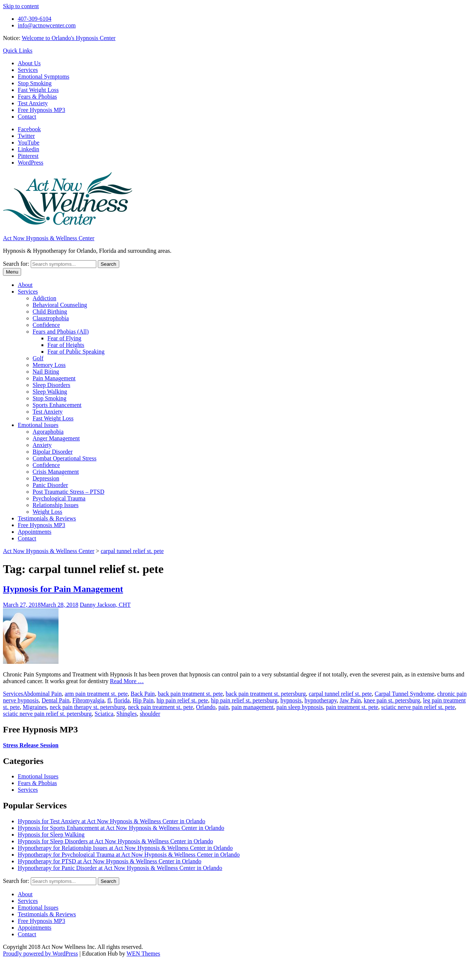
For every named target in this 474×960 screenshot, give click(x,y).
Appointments (34, 532)
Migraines (35, 707)
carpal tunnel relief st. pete (340, 694)
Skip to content (21, 6)
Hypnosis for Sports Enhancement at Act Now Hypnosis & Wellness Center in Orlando (121, 828)
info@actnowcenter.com (47, 25)
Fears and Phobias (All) (61, 331)
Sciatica (104, 714)
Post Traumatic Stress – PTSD (68, 492)
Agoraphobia (48, 431)
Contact (27, 116)
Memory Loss (49, 365)
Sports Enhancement (57, 405)
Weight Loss (47, 512)
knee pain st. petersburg (392, 700)
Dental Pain (55, 700)
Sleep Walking (50, 391)
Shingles (126, 714)
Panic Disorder (50, 485)
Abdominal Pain (42, 694)
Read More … (127, 681)
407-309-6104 (34, 19)
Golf (38, 358)
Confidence (46, 325)
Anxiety (42, 445)
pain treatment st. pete (352, 707)
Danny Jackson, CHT (105, 605)
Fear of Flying (64, 338)
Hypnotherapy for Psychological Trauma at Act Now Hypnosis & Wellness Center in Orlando (129, 854)
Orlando (205, 707)
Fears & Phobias (37, 96)
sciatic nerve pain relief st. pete (418, 707)
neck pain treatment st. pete (160, 707)
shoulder (150, 714)
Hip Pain (143, 700)
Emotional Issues (38, 425)
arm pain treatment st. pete (96, 694)
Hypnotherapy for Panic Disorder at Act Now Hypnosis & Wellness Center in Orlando (120, 868)
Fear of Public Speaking (75, 351)
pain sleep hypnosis (300, 707)
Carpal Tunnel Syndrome (404, 694)
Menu (12, 272)
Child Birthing (50, 311)
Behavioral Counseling (60, 305)
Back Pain (143, 694)
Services (28, 70)
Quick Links (18, 50)
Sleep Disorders (51, 385)
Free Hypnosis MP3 (41, 110)
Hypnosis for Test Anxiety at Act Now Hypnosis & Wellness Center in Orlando (111, 821)
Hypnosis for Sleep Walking (51, 834)
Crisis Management (56, 472)
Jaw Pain (350, 700)
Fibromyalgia (88, 700)
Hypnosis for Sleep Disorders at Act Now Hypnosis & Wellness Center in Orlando (115, 841)
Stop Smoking (34, 83)
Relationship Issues (56, 505)
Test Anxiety (33, 103)
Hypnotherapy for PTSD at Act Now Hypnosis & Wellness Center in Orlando (109, 861)
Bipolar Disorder (53, 451)
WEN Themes (143, 953)
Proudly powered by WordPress (40, 953)
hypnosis (290, 700)
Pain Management (54, 378)
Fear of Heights (65, 345)
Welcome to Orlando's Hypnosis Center (69, 38)
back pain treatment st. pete (190, 694)
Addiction (44, 298)
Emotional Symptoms (43, 76)
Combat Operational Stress (64, 458)
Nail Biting (46, 371)
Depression (46, 478)
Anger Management (56, 438)
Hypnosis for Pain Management (63, 589)
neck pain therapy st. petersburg (87, 707)
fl (109, 700)
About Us (29, 63)
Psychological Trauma (59, 498)
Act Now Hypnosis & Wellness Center (48, 238)
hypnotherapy (320, 700)
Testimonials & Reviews (47, 518)
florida (122, 700)
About (25, 285)
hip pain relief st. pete (182, 700)
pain (223, 707)
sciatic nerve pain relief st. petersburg (47, 714)
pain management (252, 707)
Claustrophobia (51, 318)
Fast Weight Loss (38, 90)
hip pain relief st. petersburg (244, 700)
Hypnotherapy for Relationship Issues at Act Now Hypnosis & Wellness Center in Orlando (125, 848)
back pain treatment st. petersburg (266, 694)
